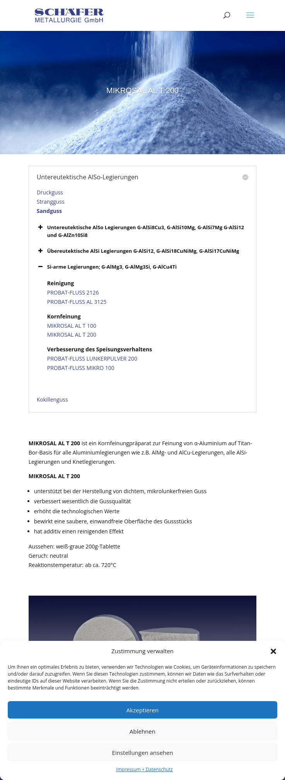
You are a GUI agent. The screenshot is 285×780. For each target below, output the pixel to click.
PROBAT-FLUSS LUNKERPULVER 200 (92, 358)
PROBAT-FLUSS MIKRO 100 (80, 367)
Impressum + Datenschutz (144, 769)
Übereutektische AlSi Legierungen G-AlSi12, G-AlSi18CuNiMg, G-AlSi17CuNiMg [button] (138, 251)
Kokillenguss (52, 399)
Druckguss (50, 192)
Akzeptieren (142, 710)
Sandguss (49, 211)
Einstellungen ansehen (142, 752)
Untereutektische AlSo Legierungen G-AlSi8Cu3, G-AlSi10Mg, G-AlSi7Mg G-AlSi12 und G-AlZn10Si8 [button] (140, 230)
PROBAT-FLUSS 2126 (73, 292)
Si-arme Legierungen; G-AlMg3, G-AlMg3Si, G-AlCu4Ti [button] (107, 267)
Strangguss (51, 201)
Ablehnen (142, 731)
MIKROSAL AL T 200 (71, 334)
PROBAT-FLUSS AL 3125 (77, 301)
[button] (273, 651)
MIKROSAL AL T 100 (71, 325)
